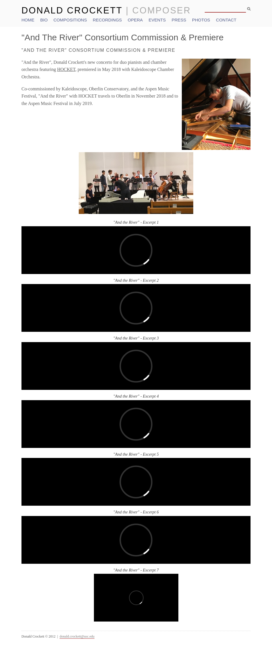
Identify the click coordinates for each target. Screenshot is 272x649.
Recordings (107, 19)
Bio (44, 19)
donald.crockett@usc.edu (77, 636)
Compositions (70, 19)
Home (27, 19)
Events (157, 19)
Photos (201, 19)
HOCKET (66, 69)
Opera (135, 19)
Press (179, 19)
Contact (226, 19)
